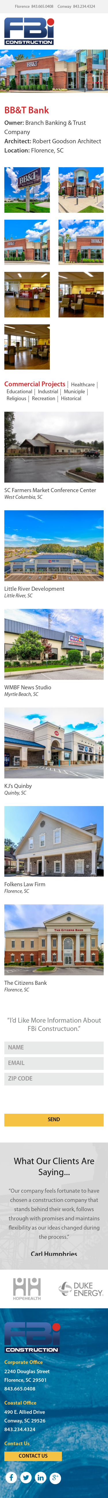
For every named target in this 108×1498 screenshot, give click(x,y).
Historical (71, 399)
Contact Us (33, 1456)
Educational (19, 392)
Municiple (74, 392)
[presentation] (48, 1099)
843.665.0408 (42, 7)
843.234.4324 (84, 7)
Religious (16, 399)
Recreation (43, 399)
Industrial (48, 392)
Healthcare (83, 385)
